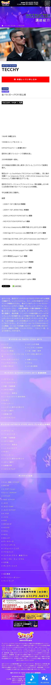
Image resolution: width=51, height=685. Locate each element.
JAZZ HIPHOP (9, 510)
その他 (5, 562)
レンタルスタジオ (9, 363)
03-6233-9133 (29, 2)
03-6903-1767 (27, 4)
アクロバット (8, 552)
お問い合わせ (8, 366)
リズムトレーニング (10, 548)
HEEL (5, 534)
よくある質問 (32, 366)
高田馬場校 (7, 348)
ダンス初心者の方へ (34, 354)
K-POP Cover (9, 489)
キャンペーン (8, 404)
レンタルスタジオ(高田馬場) (14, 397)
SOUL (5, 531)
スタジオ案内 (8, 390)
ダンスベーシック (9, 566)
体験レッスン (32, 360)
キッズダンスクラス (10, 360)
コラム (29, 363)
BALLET (6, 538)
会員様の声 (7, 414)
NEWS (5, 400)
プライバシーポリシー (11, 577)
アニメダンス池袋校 (34, 348)
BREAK (5, 486)
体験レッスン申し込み (25, 79)
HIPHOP (6, 496)
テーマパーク (8, 541)
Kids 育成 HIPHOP (10, 482)
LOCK (5, 517)
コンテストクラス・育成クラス (15, 555)
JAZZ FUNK (7, 506)
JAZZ (5, 503)
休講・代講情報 (8, 386)
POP (4, 520)
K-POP (5, 514)
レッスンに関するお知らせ (13, 407)
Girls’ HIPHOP (9, 493)
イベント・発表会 (9, 393)
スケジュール (8, 379)
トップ (5, 344)
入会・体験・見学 (33, 351)
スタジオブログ (8, 418)
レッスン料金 (8, 351)
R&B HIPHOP (8, 500)
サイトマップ (8, 581)
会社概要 (6, 574)
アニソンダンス (8, 545)
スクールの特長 (32, 344)
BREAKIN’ (7, 524)
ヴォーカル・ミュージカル (13, 559)
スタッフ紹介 (8, 411)
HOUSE (6, 528)
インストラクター (9, 383)
